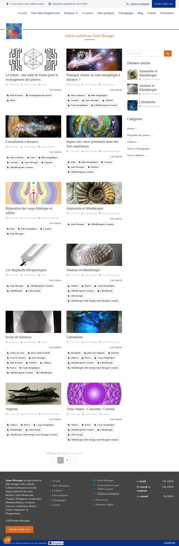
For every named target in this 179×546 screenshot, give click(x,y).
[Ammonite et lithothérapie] (94, 193)
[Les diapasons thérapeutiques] (33, 255)
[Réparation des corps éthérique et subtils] (33, 193)
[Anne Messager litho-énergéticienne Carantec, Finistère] (33, 322)
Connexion (169, 542)
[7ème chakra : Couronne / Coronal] (94, 394)
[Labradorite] (94, 322)
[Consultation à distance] (33, 126)
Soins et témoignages (138, 148)
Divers (130, 128)
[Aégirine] (33, 394)
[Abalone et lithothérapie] (94, 255)
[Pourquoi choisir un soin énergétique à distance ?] (94, 60)
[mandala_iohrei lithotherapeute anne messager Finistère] (33, 60)
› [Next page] (74, 460)
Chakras (131, 141)
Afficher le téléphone (139, 4)
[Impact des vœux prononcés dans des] (94, 126)
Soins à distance (135, 155)
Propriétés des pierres (138, 135)
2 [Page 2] (67, 460)
